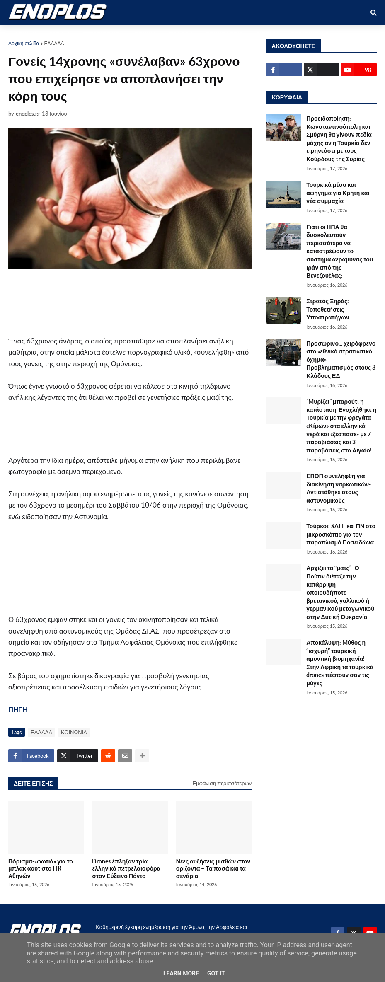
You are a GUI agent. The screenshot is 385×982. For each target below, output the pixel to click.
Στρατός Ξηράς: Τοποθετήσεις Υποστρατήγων (327, 309)
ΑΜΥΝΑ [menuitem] (59, 33)
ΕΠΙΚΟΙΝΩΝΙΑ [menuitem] (310, 33)
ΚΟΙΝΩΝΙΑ (74, 732)
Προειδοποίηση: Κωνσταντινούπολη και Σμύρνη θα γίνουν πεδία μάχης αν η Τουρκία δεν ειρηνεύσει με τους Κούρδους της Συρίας (339, 138)
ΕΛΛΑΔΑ (54, 43)
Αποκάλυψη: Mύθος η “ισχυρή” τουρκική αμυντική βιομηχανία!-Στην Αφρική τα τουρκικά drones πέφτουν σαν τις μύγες (339, 663)
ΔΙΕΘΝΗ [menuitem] (267, 33)
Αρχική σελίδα (23, 43)
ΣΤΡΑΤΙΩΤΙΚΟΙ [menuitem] (102, 33)
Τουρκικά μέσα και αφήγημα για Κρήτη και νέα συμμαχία (337, 192)
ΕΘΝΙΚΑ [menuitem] (145, 33)
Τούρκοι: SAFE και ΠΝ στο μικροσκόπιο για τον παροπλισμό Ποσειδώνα (340, 534)
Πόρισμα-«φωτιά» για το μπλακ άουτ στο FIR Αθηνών (40, 868)
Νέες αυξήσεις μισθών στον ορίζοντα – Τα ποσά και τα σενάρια (213, 868)
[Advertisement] (157, 302)
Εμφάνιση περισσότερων (222, 783)
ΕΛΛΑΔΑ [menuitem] (181, 33)
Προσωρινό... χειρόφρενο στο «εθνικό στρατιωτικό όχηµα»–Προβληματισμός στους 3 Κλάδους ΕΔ (340, 359)
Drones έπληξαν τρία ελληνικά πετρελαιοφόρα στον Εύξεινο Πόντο (126, 868)
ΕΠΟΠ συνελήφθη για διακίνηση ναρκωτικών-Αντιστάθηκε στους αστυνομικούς (338, 488)
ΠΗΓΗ (17, 709)
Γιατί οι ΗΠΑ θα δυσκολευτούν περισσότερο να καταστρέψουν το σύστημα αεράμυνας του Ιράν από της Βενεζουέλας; (339, 251)
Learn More (181, 973)
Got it (216, 973)
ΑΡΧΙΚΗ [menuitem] (25, 33)
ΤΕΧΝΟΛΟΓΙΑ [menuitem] (224, 33)
